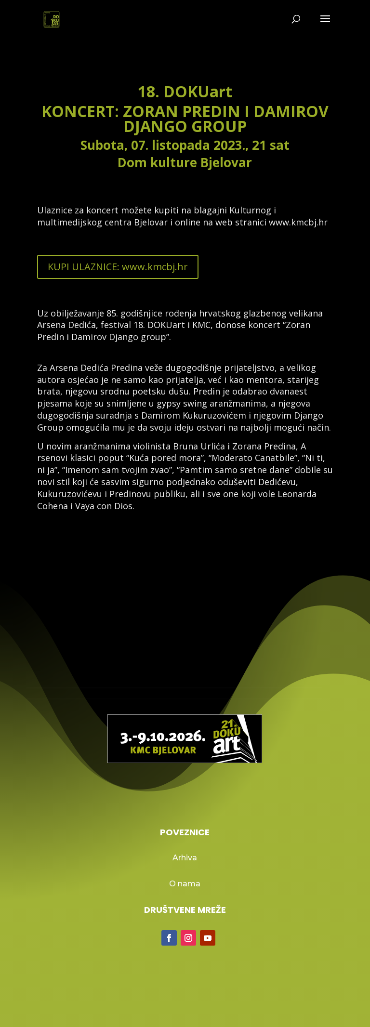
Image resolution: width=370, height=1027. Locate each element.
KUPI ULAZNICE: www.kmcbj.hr (118, 266)
